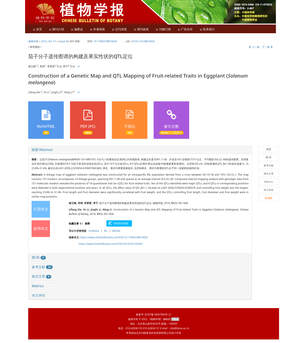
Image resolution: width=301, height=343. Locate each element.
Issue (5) (64, 41)
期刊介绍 (56, 29)
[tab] (140, 150)
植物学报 (33, 41)
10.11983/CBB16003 (105, 41)
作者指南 (97, 29)
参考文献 (42, 267)
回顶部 (268, 198)
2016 (44, 41)
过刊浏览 (119, 29)
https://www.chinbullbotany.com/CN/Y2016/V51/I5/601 (111, 244)
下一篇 (267, 47)
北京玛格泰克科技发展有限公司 (153, 333)
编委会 (77, 29)
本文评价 (38, 295)
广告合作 (185, 29)
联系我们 (207, 29)
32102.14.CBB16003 (142, 41)
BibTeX (116, 231)
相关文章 (41, 276)
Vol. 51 (52, 41)
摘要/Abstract (42, 149)
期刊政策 (141, 29)
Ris (105, 231)
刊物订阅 (163, 29)
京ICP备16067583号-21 (158, 314)
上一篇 (254, 47)
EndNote (94, 231)
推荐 (87, 223)
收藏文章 (74, 223)
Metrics (38, 286)
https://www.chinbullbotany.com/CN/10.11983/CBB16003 (114, 237)
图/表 (39, 257)
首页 (37, 29)
